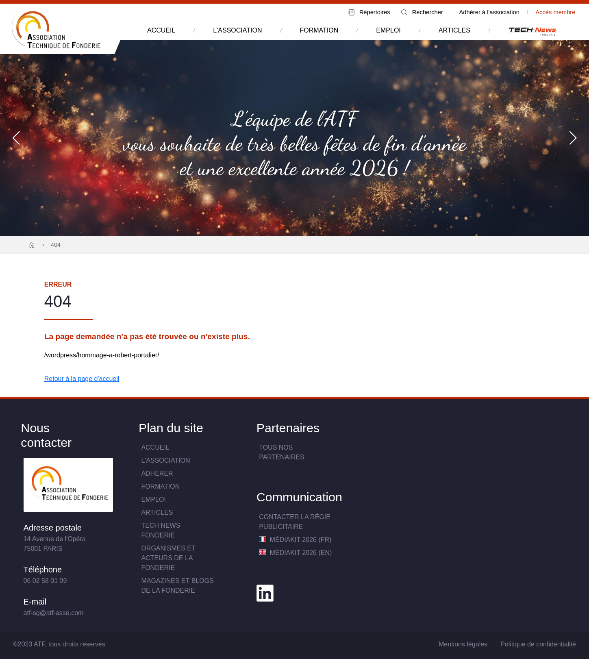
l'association (237, 30)
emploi (388, 30)
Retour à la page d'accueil (82, 378)
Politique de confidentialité (538, 644)
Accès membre (555, 12)
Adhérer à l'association (489, 12)
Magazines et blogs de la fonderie (177, 585)
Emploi (153, 499)
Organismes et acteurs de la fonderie (168, 558)
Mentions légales (463, 644)
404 (56, 244)
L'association (165, 460)
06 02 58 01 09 (45, 580)
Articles (157, 512)
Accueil (155, 447)
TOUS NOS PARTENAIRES (281, 452)
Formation (160, 486)
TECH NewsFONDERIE (160, 530)
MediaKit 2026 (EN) (295, 552)
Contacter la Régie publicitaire (294, 521)
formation (319, 30)
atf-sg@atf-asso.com (54, 612)
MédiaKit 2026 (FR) (295, 539)
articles (454, 30)
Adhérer (157, 473)
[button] (281, 227)
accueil (161, 30)
